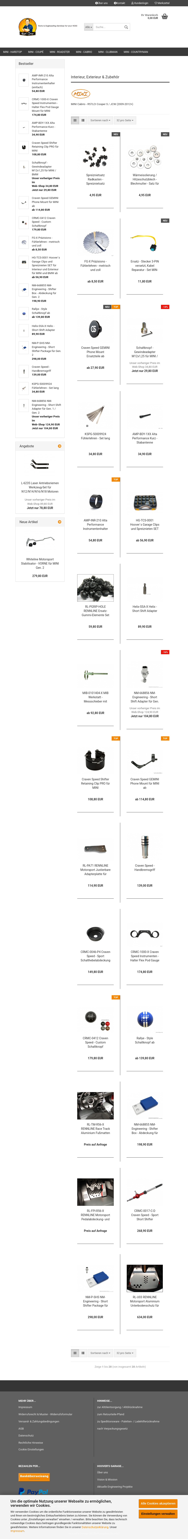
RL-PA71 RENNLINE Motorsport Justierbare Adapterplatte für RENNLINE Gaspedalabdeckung (95, 870)
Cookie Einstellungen (31, 1449)
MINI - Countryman (136, 52)
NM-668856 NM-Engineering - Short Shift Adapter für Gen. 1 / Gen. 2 (145, 697)
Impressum (17, 1530)
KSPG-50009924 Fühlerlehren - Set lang (95, 436)
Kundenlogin (139, 3)
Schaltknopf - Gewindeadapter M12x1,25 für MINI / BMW (145, 352)
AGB (21, 1428)
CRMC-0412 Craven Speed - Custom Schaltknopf (95, 1042)
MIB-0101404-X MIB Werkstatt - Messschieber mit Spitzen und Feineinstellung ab (95, 697)
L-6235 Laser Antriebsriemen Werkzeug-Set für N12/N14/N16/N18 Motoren (40, 487)
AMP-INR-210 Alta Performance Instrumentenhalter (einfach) (95, 525)
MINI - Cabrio (84, 52)
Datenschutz (26, 1435)
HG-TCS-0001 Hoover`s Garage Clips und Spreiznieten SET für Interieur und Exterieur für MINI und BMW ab (144, 525)
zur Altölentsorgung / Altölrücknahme (119, 1407)
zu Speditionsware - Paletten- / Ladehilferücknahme (128, 1421)
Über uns (101, 3)
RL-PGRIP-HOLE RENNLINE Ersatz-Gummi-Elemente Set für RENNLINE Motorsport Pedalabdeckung (95, 611)
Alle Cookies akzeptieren (158, 1503)
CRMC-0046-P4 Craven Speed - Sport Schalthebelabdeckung (95, 956)
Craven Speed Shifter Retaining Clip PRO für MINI (95, 783)
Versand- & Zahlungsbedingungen (38, 1421)
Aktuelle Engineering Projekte (115, 1486)
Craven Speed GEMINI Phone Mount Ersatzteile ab (95, 352)
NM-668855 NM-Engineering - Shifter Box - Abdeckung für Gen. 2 (145, 1129)
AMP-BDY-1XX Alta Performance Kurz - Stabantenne (144, 438)
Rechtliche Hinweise (30, 1442)
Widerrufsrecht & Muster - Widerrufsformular (45, 1414)
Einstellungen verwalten (158, 1513)
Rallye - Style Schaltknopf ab (144, 1040)
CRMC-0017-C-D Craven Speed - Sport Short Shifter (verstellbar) (144, 1215)
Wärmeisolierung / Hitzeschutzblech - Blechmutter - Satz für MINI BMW (145, 179)
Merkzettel (162, 3)
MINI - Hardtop (12, 52)
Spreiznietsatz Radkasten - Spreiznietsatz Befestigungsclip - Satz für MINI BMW (95, 179)
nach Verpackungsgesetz (112, 1428)
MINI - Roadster (60, 52)
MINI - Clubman (108, 52)
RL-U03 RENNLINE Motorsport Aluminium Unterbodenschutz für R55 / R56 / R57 (145, 1301)
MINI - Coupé (35, 52)
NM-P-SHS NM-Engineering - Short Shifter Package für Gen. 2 (95, 1301)
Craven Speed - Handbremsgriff (144, 867)
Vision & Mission (107, 1479)
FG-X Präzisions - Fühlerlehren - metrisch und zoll (95, 266)
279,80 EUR (40, 576)
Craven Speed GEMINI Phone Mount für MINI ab (144, 783)
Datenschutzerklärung (95, 1527)
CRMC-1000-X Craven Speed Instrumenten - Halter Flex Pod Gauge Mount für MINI (144, 956)
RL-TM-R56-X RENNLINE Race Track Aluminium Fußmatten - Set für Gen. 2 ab (95, 1129)
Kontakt (119, 3)
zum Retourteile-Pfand (110, 1414)
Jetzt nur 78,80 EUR (40, 504)
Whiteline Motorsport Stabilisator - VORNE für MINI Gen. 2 (40, 563)
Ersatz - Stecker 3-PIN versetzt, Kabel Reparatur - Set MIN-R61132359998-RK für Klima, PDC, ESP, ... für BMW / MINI (144, 266)
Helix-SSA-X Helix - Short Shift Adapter (144, 609)
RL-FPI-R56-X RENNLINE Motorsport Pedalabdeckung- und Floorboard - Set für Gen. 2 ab (95, 1215)
